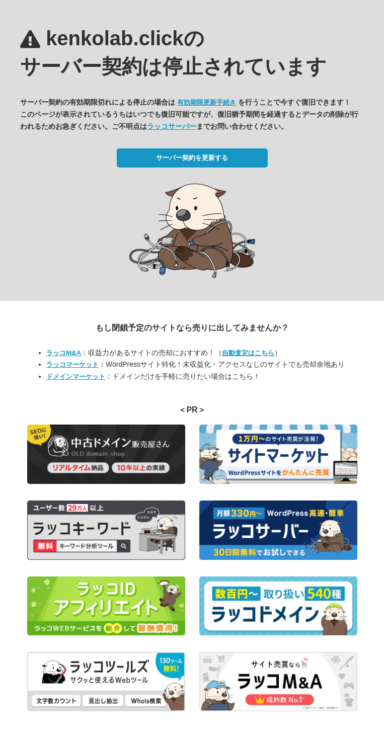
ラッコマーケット (72, 364)
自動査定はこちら (248, 353)
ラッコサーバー (171, 126)
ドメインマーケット (75, 376)
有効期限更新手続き (206, 102)
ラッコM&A (63, 353)
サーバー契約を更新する (192, 157)
